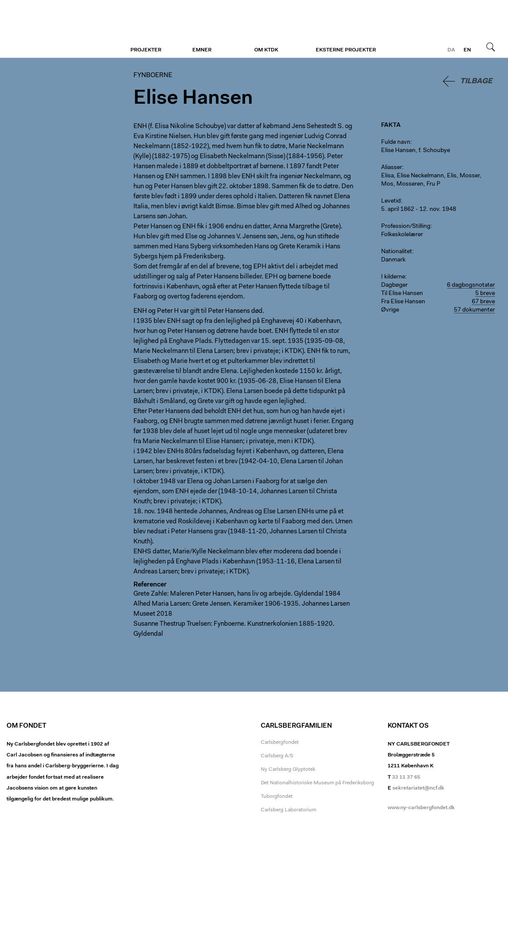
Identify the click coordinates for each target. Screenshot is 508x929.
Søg (490, 47)
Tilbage (476, 81)
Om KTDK (266, 50)
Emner (201, 50)
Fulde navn (395, 142)
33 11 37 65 (406, 777)
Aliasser (391, 168)
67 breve (483, 302)
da (451, 50)
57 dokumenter (474, 310)
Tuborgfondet (277, 796)
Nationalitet (396, 252)
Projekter (145, 50)
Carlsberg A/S (277, 756)
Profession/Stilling (405, 227)
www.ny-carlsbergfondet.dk (421, 807)
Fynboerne (60, 29)
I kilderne (393, 277)
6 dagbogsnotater (471, 285)
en (467, 50)
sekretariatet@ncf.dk (418, 788)
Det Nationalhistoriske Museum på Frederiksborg (317, 783)
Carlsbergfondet (280, 742)
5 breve (485, 294)
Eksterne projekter (346, 50)
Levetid (391, 201)
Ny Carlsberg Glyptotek (288, 769)
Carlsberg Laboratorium (288, 810)
